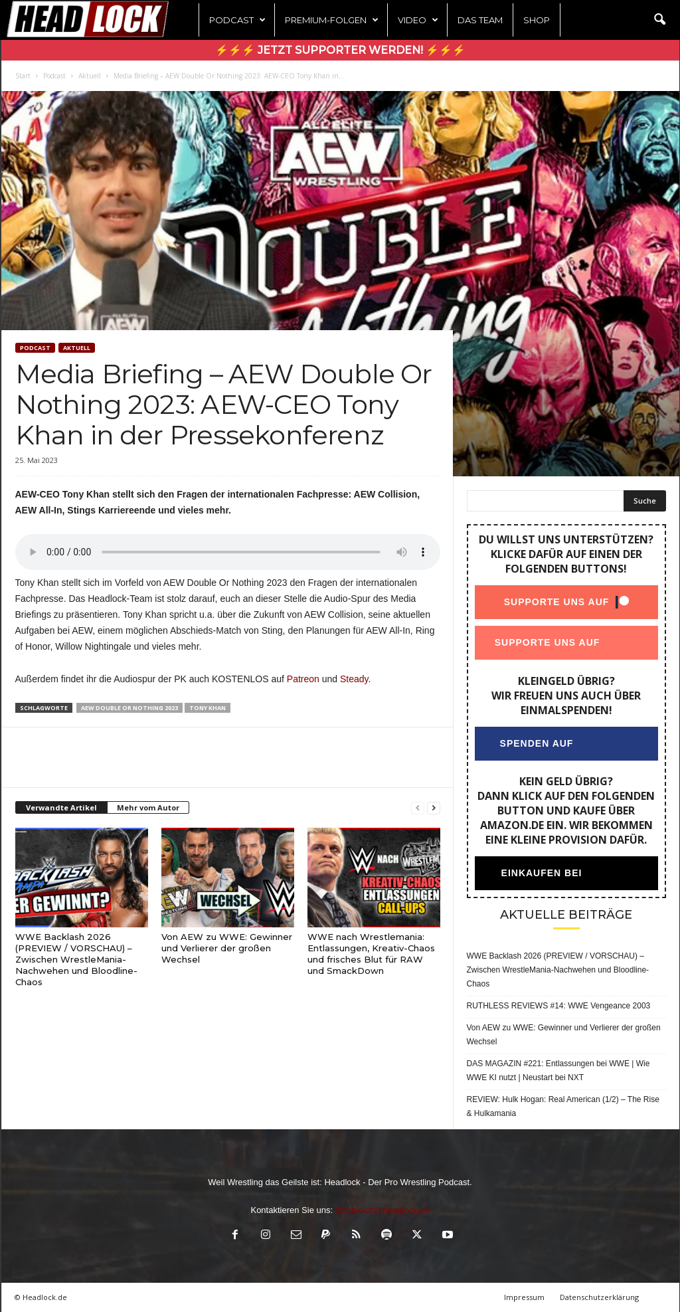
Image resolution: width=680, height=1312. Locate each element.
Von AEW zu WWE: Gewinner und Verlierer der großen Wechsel (226, 948)
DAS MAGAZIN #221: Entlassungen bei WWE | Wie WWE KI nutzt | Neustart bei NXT (558, 1070)
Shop (536, 20)
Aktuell (89, 75)
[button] (659, 20)
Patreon (303, 679)
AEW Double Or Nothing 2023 (129, 707)
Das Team (480, 20)
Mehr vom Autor (148, 807)
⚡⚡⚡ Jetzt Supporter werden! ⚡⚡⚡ (340, 50)
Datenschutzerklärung (599, 1297)
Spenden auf (536, 743)
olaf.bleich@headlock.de (382, 1210)
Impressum (524, 1297)
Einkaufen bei (541, 873)
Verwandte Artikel (61, 807)
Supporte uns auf (556, 602)
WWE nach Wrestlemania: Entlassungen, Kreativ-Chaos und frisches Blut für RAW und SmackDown (371, 953)
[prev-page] (417, 808)
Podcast (237, 20)
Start (23, 75)
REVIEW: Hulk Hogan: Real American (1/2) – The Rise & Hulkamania (563, 1106)
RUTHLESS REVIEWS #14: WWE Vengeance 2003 (559, 1005)
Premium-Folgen (332, 20)
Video (418, 20)
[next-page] (433, 808)
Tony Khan (207, 707)
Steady (354, 679)
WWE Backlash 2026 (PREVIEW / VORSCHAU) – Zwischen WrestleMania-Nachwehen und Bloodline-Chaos (76, 959)
